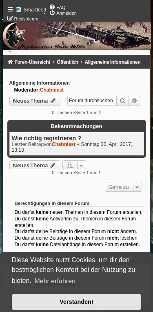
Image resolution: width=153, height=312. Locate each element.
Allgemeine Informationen (39, 83)
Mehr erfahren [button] (54, 281)
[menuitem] (57, 7)
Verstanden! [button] (76, 302)
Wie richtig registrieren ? (47, 138)
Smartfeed (35, 10)
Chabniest (52, 90)
